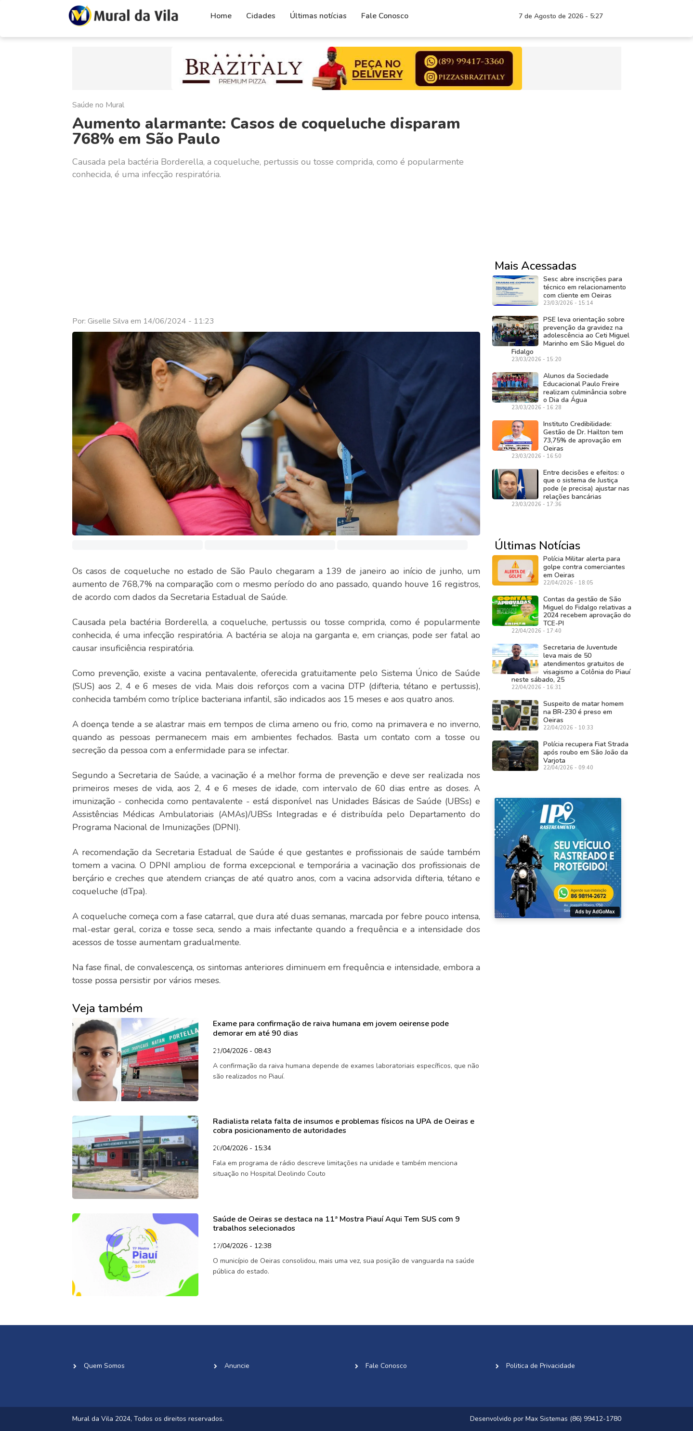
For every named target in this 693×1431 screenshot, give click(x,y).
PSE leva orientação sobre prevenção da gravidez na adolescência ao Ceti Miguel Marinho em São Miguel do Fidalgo (570, 335)
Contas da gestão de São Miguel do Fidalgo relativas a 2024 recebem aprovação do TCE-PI (587, 611)
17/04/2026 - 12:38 (242, 1246)
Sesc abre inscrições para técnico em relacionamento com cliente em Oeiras (584, 287)
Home (221, 16)
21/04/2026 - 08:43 (242, 1051)
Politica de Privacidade (540, 1365)
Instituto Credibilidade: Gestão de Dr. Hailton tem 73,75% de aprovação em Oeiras (583, 436)
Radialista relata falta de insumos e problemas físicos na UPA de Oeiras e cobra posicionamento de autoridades (343, 1126)
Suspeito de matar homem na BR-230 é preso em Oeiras (583, 712)
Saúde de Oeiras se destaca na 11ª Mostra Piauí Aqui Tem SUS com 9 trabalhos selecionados (336, 1224)
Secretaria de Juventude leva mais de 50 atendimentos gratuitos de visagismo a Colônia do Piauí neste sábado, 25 (570, 663)
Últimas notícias (318, 16)
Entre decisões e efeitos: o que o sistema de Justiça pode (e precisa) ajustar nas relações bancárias (586, 484)
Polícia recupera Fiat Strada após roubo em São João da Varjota (585, 752)
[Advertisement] (276, 248)
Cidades (260, 16)
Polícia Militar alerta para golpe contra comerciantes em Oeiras (584, 567)
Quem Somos (104, 1365)
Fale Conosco (384, 16)
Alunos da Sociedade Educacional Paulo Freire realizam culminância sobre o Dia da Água (585, 387)
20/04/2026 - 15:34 (242, 1149)
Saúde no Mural (98, 105)
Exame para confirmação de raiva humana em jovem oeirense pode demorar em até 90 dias (331, 1028)
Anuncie (236, 1365)
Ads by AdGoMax (595, 911)
